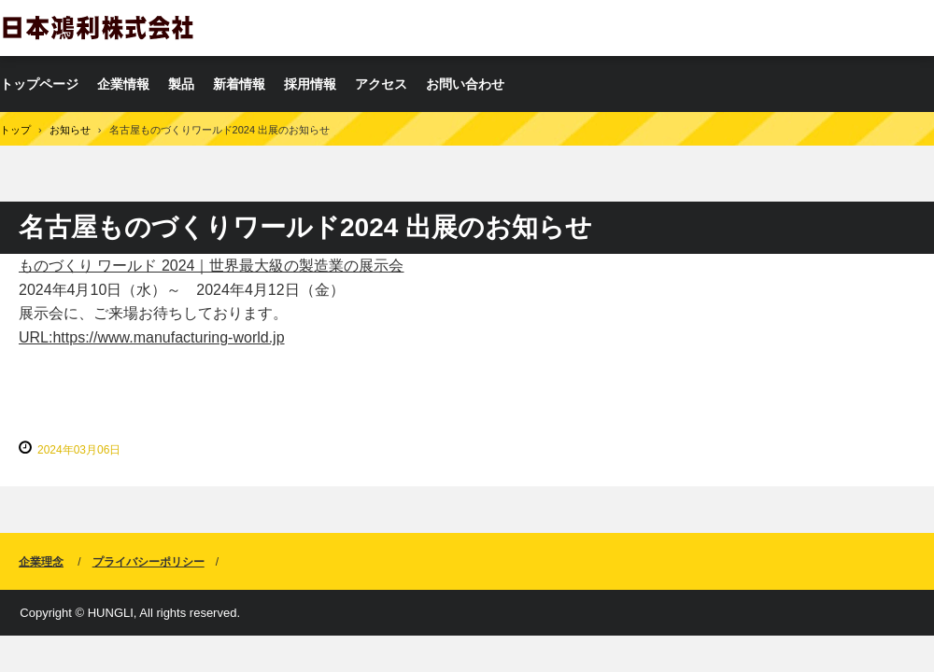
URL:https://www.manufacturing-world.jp (152, 337)
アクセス (381, 84)
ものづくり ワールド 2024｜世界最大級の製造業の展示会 (211, 265)
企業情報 (123, 84)
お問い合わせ (465, 84)
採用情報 (310, 84)
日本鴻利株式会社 (97, 27)
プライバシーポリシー (148, 561)
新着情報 (239, 84)
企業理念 (41, 561)
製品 (181, 84)
